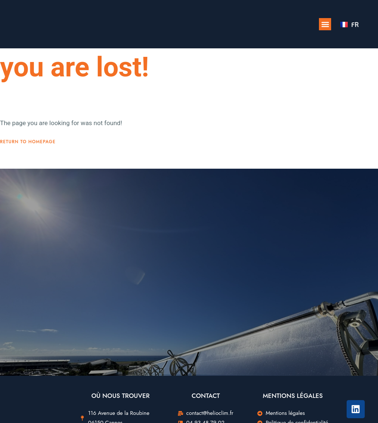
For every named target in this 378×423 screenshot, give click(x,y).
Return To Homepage (28, 159)
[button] (325, 24)
